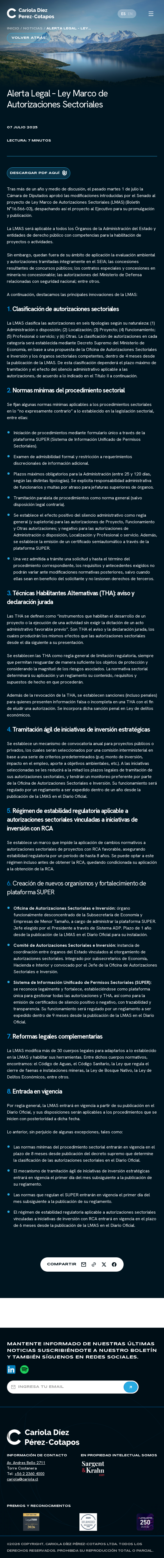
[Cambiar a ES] (123, 14)
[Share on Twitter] (104, 1264)
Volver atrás (29, 37)
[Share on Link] (94, 1264)
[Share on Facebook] (114, 1264)
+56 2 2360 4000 (30, 1473)
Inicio (13, 28)
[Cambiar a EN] (130, 14)
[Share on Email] (84, 1264)
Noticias (33, 28)
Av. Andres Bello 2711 (26, 1462)
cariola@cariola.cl (22, 1479)
